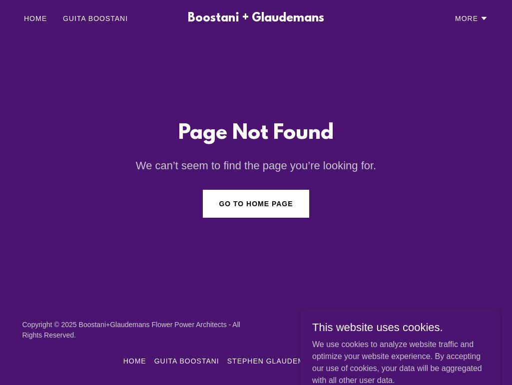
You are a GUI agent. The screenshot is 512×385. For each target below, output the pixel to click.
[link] (256, 18)
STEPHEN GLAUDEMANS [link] (273, 361)
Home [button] (134, 361)
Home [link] (35, 18)
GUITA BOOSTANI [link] (95, 18)
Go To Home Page (256, 204)
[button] (471, 18)
